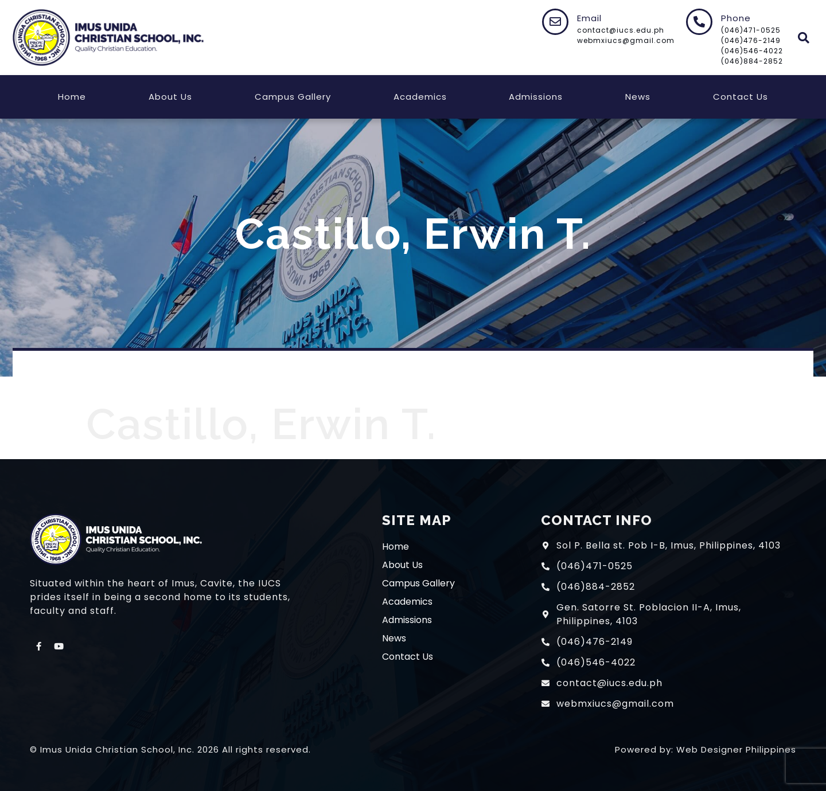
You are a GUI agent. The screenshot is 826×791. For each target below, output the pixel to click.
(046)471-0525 (751, 30)
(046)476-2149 (751, 40)
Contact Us (740, 97)
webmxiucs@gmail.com (626, 40)
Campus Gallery (293, 97)
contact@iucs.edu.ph (620, 30)
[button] (803, 37)
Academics (420, 97)
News (637, 97)
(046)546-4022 (752, 51)
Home (72, 97)
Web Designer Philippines (736, 749)
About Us (170, 97)
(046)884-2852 (752, 61)
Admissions (536, 97)
